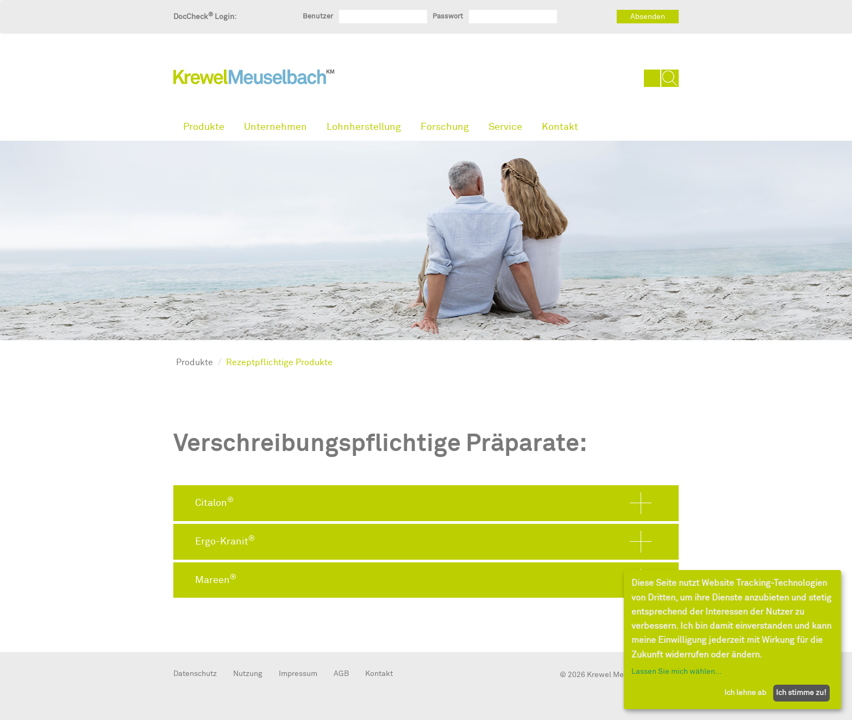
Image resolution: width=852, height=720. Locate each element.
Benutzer (318, 16)
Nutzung (247, 673)
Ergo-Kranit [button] (225, 541)
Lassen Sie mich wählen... (676, 671)
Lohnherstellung (364, 127)
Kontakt (560, 127)
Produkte (203, 127)
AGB (341, 673)
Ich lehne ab (745, 692)
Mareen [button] (215, 579)
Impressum (298, 673)
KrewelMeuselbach (253, 79)
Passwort (448, 16)
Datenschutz (195, 673)
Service (505, 127)
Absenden (647, 16)
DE (652, 78)
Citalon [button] (214, 502)
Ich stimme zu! (801, 692)
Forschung (445, 127)
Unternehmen (275, 127)
